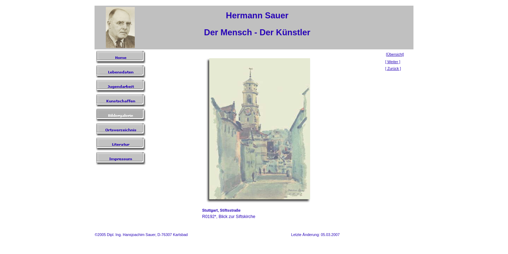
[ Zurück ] (393, 68)
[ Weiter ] (392, 62)
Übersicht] (395, 54)
